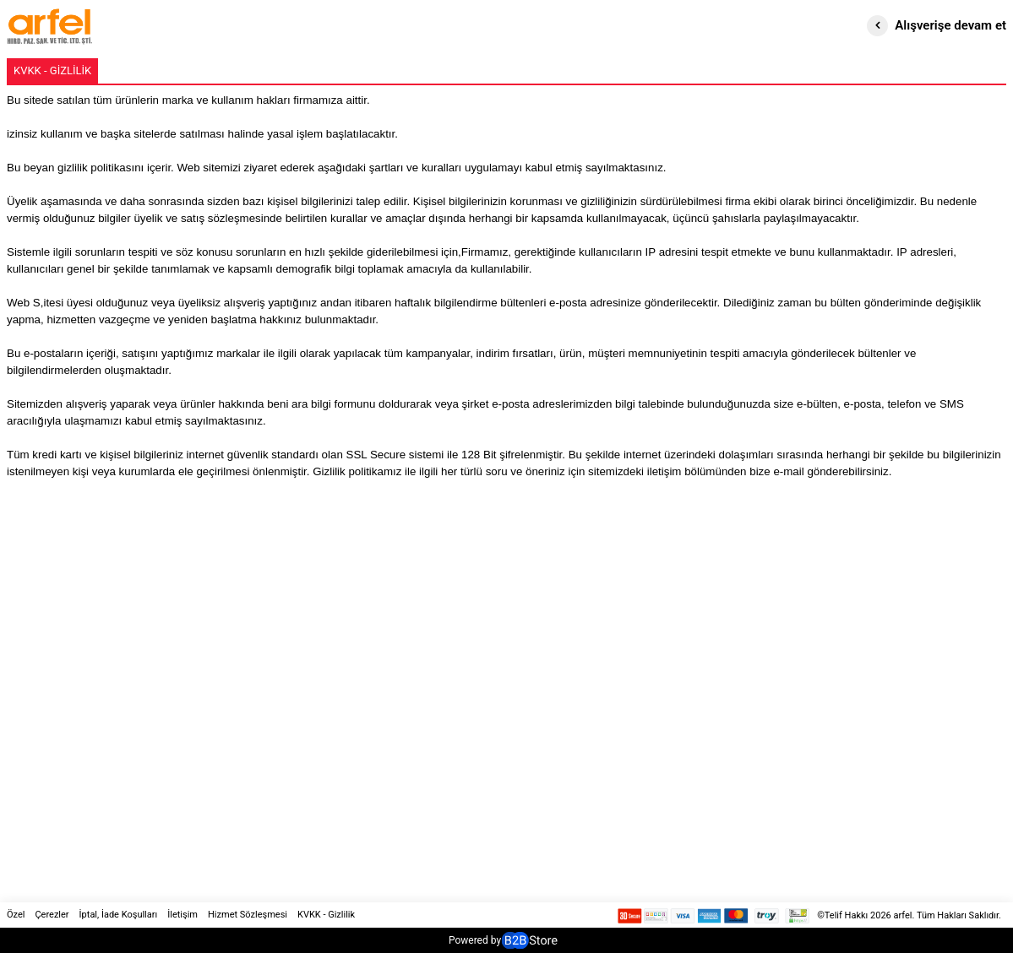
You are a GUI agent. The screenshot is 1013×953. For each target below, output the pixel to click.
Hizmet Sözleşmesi (247, 914)
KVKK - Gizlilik (326, 914)
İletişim (182, 914)
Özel (16, 914)
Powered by (503, 940)
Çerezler (51, 914)
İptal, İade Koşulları (118, 914)
